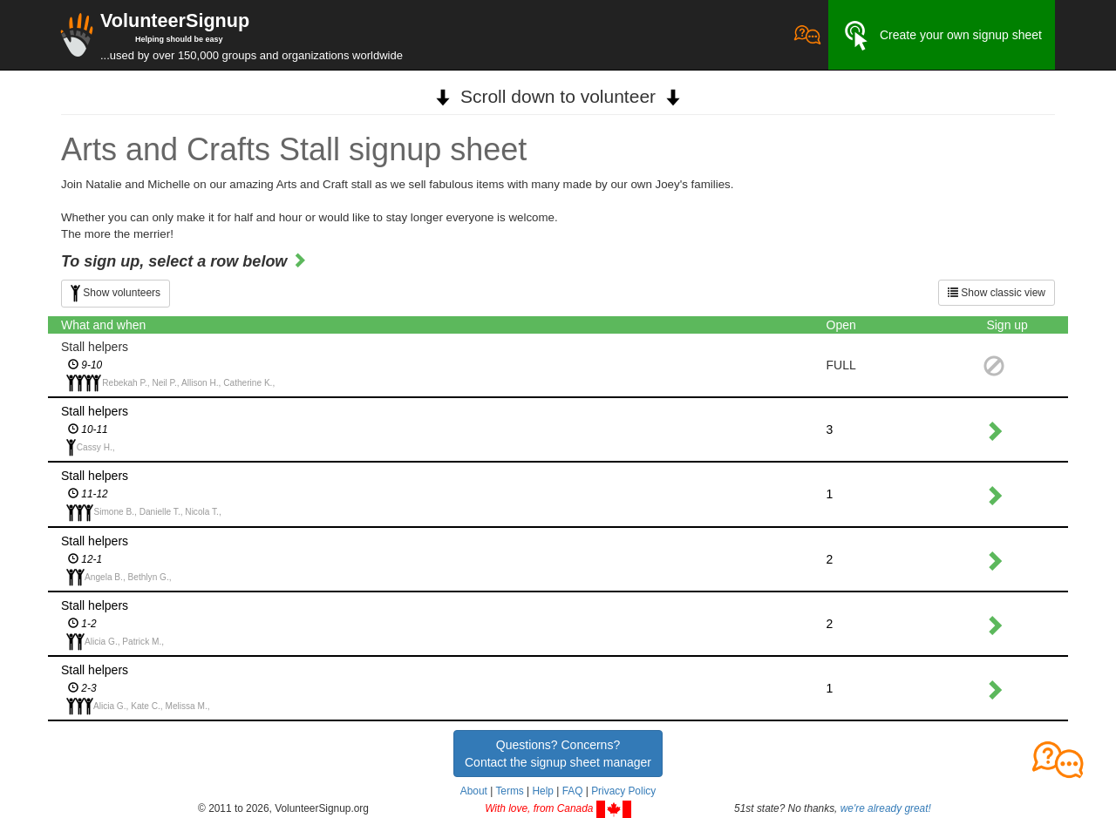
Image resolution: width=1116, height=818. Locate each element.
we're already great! (885, 808)
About (473, 791)
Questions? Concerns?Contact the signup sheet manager (558, 753)
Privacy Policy (623, 791)
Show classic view (996, 293)
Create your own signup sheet (941, 36)
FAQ (572, 791)
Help (542, 791)
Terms (509, 791)
